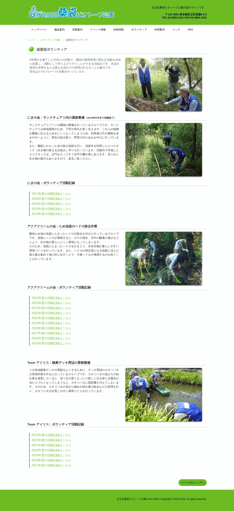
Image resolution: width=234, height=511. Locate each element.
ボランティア (139, 29)
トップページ (39, 29)
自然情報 (118, 29)
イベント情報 (98, 29)
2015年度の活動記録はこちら (51, 203)
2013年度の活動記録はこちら (51, 213)
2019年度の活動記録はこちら (51, 323)
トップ (31, 39)
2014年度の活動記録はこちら (51, 208)
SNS (190, 29)
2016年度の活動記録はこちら (51, 198)
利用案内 (159, 29)
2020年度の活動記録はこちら (51, 318)
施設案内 (59, 29)
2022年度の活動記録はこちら (51, 308)
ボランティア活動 (50, 39)
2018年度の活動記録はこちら (51, 328)
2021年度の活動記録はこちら (51, 313)
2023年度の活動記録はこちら (51, 303)
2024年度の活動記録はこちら (51, 298)
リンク (176, 29)
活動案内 (77, 29)
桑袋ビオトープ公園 (72, 11)
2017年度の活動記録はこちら (51, 193)
